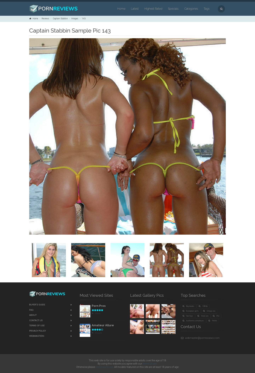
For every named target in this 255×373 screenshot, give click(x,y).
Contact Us (36, 320)
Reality (96, 313)
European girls (191, 311)
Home (121, 8)
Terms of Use (37, 325)
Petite (212, 321)
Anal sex (202, 316)
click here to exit (104, 367)
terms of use (150, 363)
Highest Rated (153, 8)
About (33, 315)
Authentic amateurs (193, 321)
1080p (203, 306)
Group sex (209, 311)
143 (84, 18)
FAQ (31, 310)
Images (74, 18)
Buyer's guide (37, 304)
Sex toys (188, 316)
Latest (135, 8)
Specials (173, 8)
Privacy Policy (37, 330)
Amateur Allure (103, 325)
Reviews (45, 18)
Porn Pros (99, 306)
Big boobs (188, 306)
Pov (216, 316)
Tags (207, 8)
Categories (191, 8)
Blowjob (97, 333)
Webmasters (36, 336)
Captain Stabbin (60, 18)
